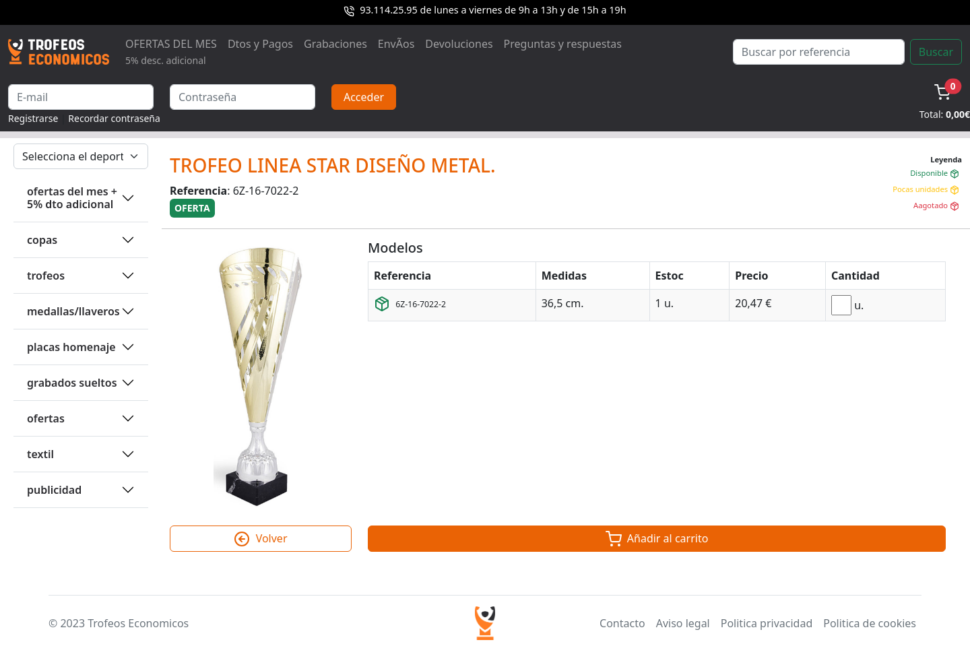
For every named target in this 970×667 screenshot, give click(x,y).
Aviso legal (683, 623)
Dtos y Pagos (260, 43)
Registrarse (33, 118)
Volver (260, 539)
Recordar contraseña (114, 118)
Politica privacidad (766, 623)
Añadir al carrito (657, 539)
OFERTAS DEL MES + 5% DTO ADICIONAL (72, 198)
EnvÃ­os (396, 43)
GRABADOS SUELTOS (72, 382)
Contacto (622, 623)
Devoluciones (458, 43)
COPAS (42, 239)
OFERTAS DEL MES (171, 51)
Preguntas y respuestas (563, 43)
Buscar (936, 51)
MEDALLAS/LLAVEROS (73, 311)
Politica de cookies (869, 623)
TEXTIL (40, 454)
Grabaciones (335, 43)
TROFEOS (46, 275)
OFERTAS (46, 418)
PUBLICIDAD (54, 489)
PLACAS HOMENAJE (71, 347)
